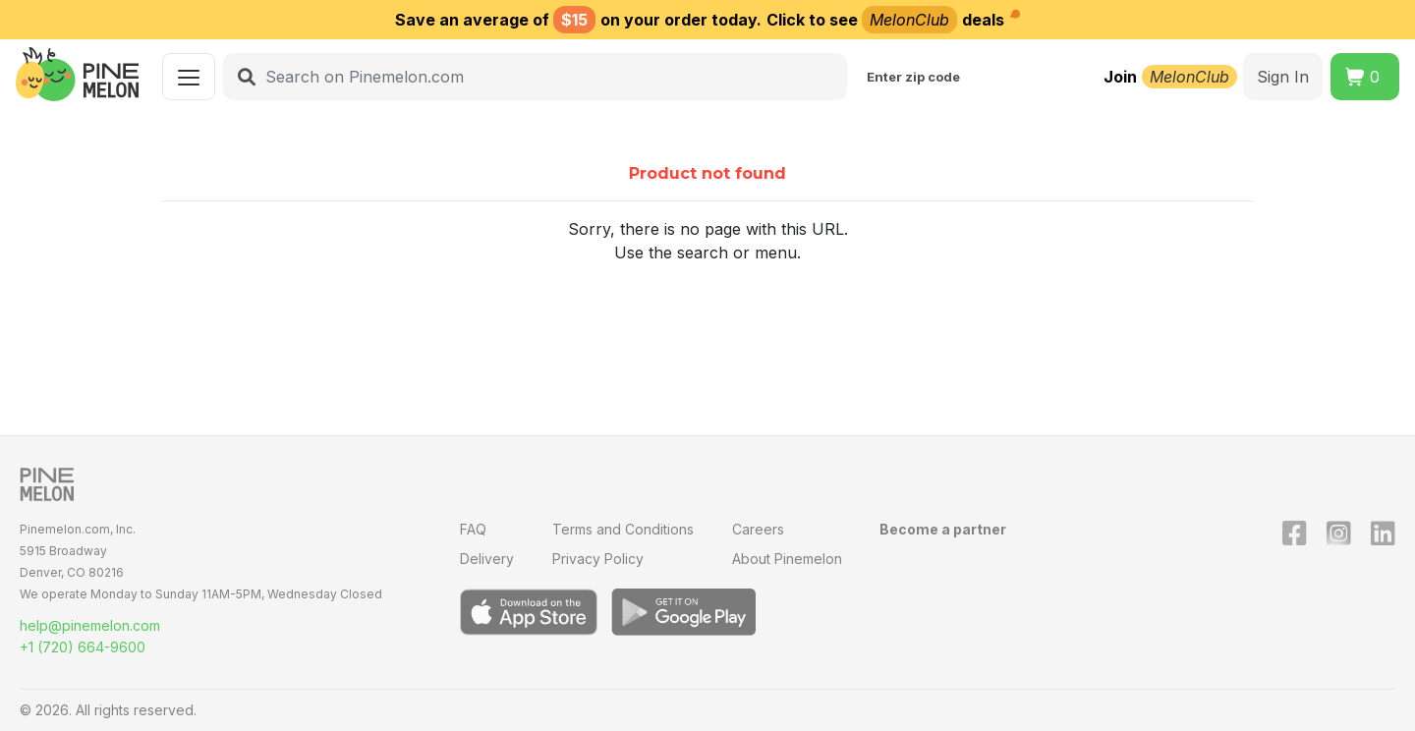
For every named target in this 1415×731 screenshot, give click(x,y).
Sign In (1283, 76)
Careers (758, 529)
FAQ (473, 529)
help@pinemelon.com (90, 625)
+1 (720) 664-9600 (82, 647)
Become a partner (942, 529)
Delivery (487, 558)
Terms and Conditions (623, 529)
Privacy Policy (598, 558)
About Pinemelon (787, 558)
